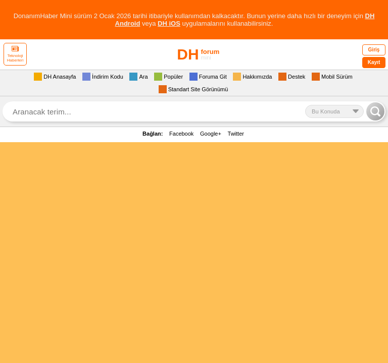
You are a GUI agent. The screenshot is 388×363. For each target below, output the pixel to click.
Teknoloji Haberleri (15, 54)
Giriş (374, 49)
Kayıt (374, 62)
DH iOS (169, 23)
